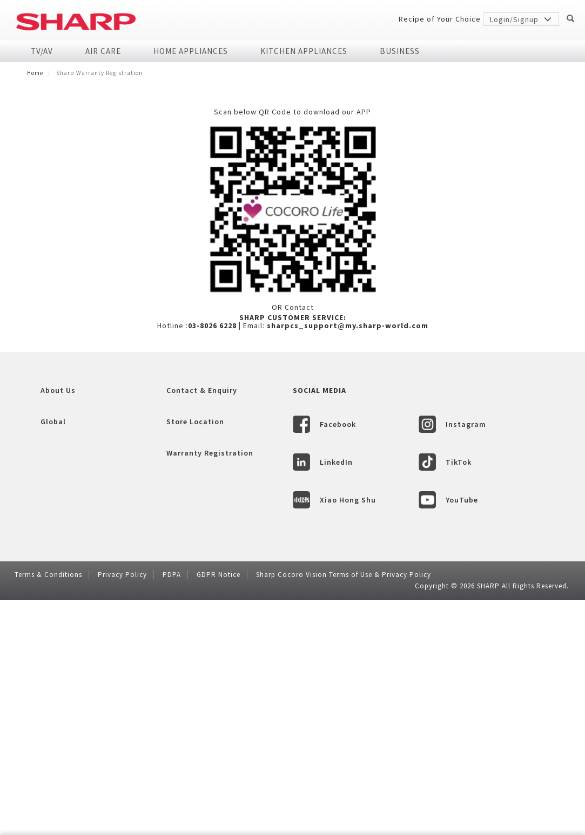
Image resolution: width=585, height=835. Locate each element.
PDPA (172, 811)
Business (400, 51)
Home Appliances (190, 51)
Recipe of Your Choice (440, 19)
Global (53, 658)
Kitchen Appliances (303, 51)
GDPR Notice (218, 811)
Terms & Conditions (48, 811)
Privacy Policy (122, 811)
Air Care (103, 51)
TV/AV (42, 51)
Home (35, 73)
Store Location (195, 658)
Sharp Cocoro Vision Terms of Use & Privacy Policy (343, 811)
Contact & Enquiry (201, 627)
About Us (58, 627)
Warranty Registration (209, 690)
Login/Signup (521, 19)
